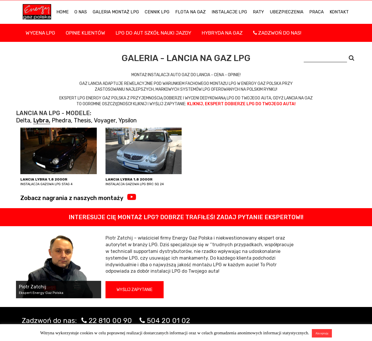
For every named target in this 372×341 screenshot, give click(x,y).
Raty (258, 12)
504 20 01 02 (168, 321)
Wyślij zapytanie (135, 289)
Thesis (82, 120)
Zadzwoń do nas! (277, 33)
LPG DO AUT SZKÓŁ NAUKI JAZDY (153, 33)
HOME (62, 12)
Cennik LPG (157, 12)
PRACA (316, 12)
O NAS (80, 12)
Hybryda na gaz (222, 33)
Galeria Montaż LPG (116, 12)
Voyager (105, 120)
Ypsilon (128, 120)
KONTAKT (339, 12)
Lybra (41, 120)
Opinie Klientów (85, 33)
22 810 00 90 (110, 321)
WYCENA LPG (40, 33)
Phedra (61, 120)
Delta (23, 120)
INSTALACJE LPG (229, 12)
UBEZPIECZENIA (286, 12)
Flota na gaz (190, 12)
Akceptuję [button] (321, 333)
